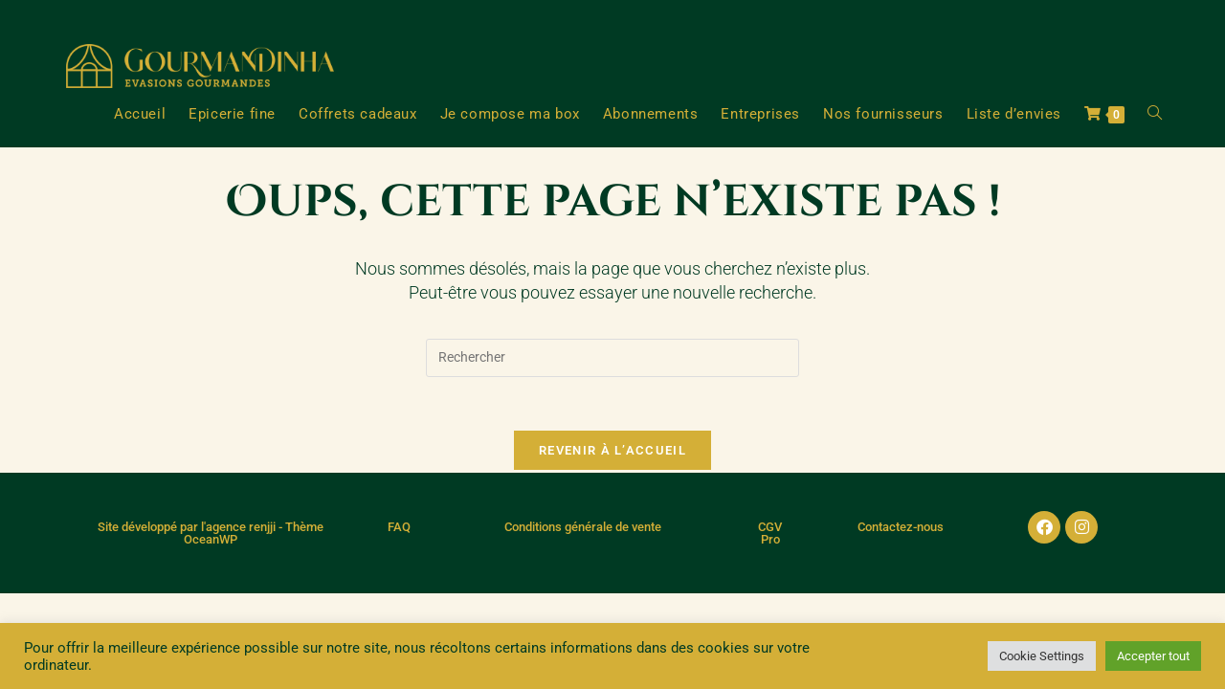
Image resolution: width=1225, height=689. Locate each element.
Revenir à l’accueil (612, 454)
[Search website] (1154, 114)
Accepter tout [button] (1153, 656)
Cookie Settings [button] (1041, 656)
